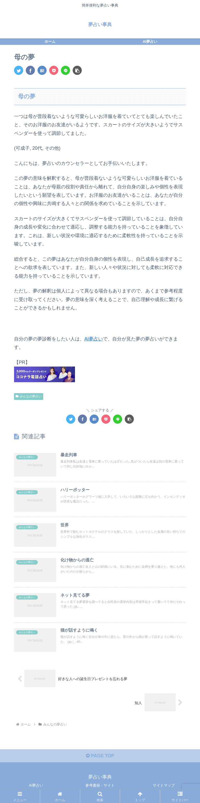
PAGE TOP (99, 756)
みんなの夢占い (29, 396)
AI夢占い (93, 338)
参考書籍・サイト (100, 786)
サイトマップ (164, 786)
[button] (77, 70)
